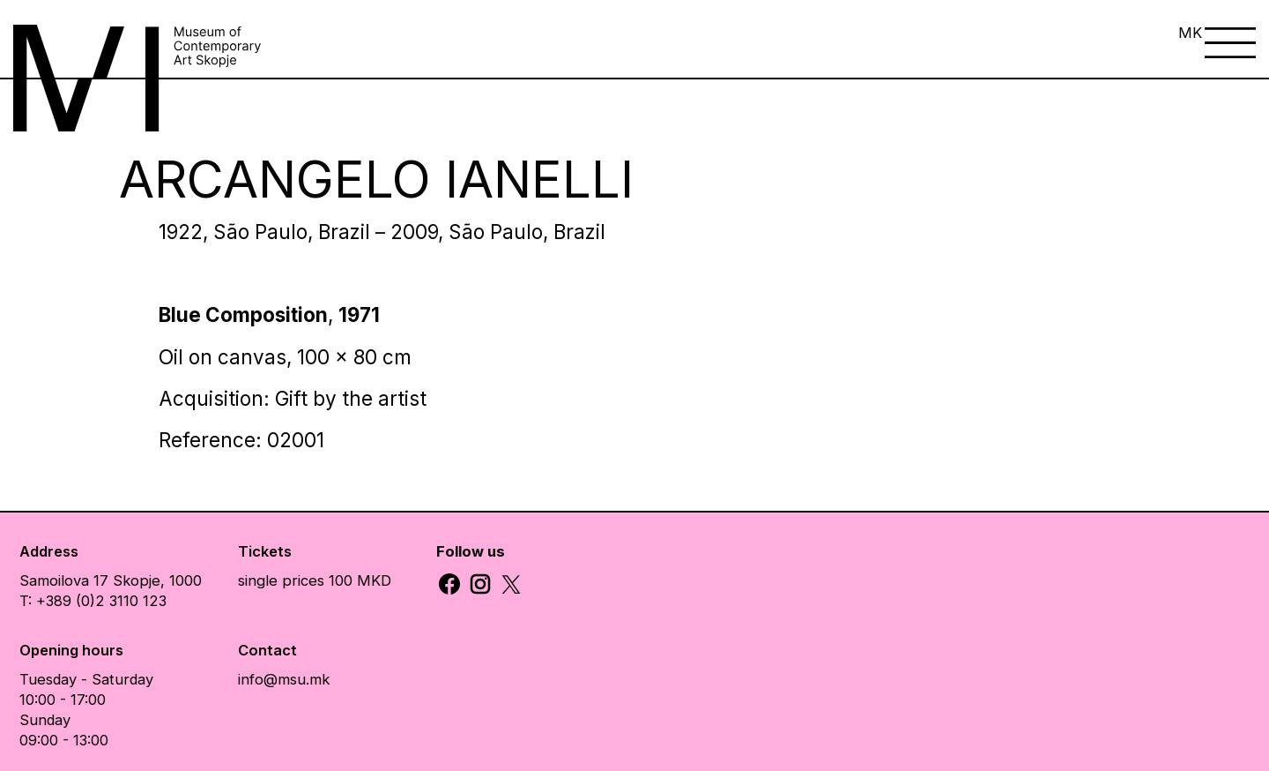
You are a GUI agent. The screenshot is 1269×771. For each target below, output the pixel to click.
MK (1190, 32)
